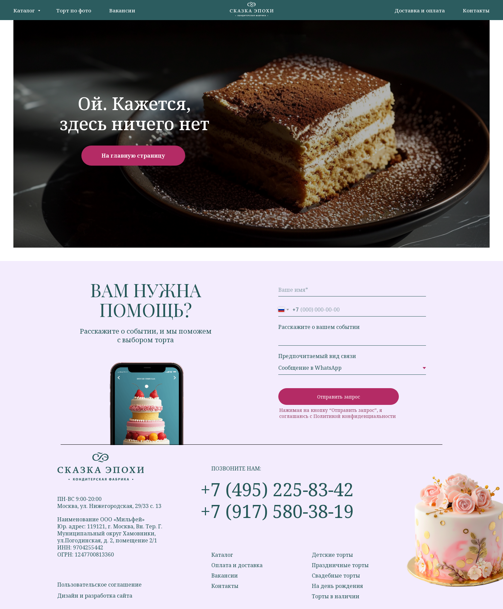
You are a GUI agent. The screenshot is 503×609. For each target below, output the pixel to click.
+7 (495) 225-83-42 (277, 489)
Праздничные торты (340, 565)
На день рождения (337, 586)
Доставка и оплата (419, 10)
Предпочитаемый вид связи (317, 356)
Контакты (476, 10)
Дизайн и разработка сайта (94, 595)
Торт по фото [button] (73, 10)
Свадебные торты (336, 575)
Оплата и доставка (237, 565)
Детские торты (332, 554)
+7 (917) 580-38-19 (277, 511)
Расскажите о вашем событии (319, 327)
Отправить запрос (338, 397)
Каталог (24, 10)
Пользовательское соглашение (99, 584)
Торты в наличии (335, 596)
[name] (352, 289)
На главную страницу (133, 155)
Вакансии (122, 10)
